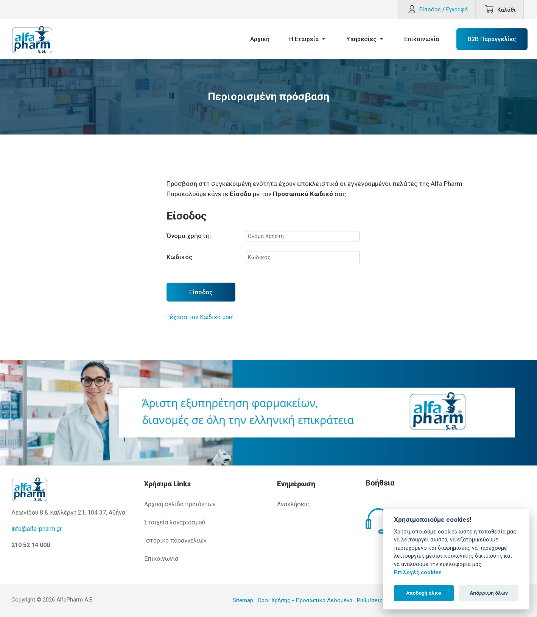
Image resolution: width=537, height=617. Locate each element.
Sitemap (243, 600)
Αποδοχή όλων (423, 593)
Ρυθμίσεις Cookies (381, 600)
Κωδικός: (180, 257)
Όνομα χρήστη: (189, 236)
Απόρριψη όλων (489, 593)
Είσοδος (201, 292)
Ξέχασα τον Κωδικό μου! (200, 317)
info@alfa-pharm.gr (36, 528)
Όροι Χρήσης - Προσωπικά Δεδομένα (305, 600)
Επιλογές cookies (418, 572)
